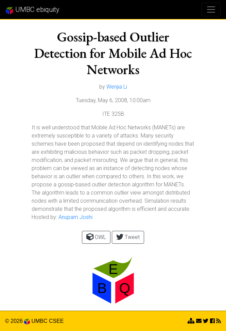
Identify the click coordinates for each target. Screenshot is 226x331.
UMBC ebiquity (32, 9)
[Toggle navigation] (211, 9)
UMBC (39, 321)
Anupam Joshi (75, 217)
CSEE (56, 321)
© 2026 (17, 321)
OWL (96, 236)
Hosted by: (44, 217)
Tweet (128, 236)
